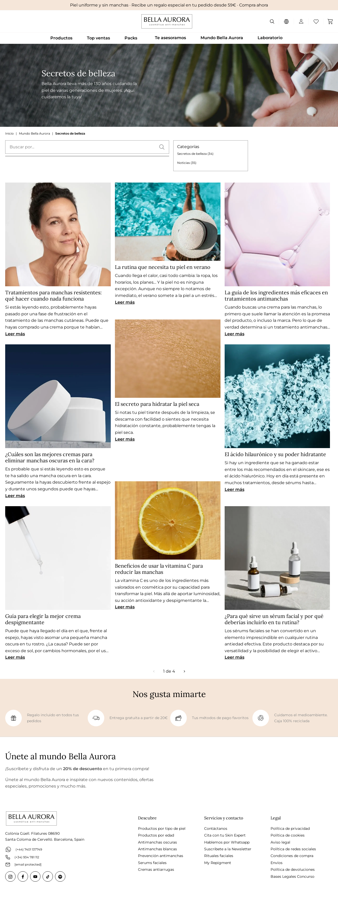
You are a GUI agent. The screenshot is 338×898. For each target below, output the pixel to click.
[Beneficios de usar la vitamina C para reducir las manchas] (167, 520)
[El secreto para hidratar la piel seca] (167, 358)
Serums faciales (152, 862)
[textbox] (87, 147)
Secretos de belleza (70, 133)
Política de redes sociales (293, 849)
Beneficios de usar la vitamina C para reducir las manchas (159, 568)
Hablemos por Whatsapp (227, 842)
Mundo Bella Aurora (222, 37)
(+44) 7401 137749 (23, 849)
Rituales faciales (218, 855)
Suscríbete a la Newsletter (227, 849)
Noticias (186, 163)
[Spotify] (60, 876)
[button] (162, 147)
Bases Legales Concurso (292, 876)
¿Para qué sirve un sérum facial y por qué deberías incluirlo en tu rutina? (274, 619)
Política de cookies (288, 835)
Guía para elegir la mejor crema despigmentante (43, 619)
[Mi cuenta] (299, 21)
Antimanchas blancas (157, 849)
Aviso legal (280, 842)
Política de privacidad (290, 828)
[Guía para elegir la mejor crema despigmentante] (58, 558)
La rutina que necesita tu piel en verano (162, 267)
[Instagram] (10, 876)
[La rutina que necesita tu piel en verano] (167, 222)
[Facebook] (23, 876)
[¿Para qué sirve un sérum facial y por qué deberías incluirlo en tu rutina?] (277, 558)
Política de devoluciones (293, 869)
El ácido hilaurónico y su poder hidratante (275, 454)
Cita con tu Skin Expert (225, 835)
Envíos (276, 862)
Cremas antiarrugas (156, 869)
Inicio (9, 133)
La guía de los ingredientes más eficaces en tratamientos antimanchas (276, 295)
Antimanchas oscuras (157, 842)
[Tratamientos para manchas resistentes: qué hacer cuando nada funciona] (58, 234)
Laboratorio (270, 37)
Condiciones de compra (292, 855)
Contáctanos (215, 828)
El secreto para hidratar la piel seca (157, 404)
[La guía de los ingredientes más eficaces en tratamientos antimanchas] (277, 234)
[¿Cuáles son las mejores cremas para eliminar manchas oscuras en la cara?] (58, 396)
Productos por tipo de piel (161, 828)
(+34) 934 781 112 (22, 857)
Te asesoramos (170, 37)
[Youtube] (35, 876)
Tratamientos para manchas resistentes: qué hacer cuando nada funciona (53, 295)
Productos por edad (156, 835)
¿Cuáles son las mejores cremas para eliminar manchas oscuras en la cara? (49, 457)
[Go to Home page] (167, 21)
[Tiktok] (48, 876)
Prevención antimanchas (160, 855)
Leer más (15, 333)
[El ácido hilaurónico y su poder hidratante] (277, 396)
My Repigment (217, 862)
